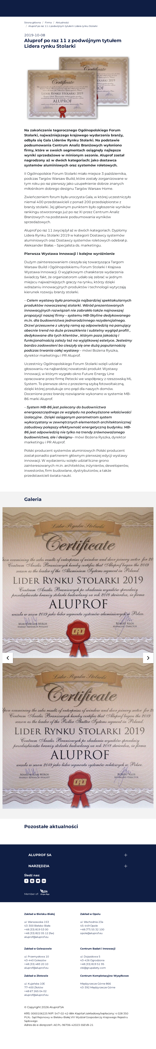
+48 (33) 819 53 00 (36, 929)
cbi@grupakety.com (93, 967)
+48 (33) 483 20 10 (36, 964)
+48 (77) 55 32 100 (92, 929)
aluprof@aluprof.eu (36, 936)
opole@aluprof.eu (91, 933)
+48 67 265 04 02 (35, 991)
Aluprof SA (39, 855)
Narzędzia (38, 866)
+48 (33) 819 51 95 (92, 964)
